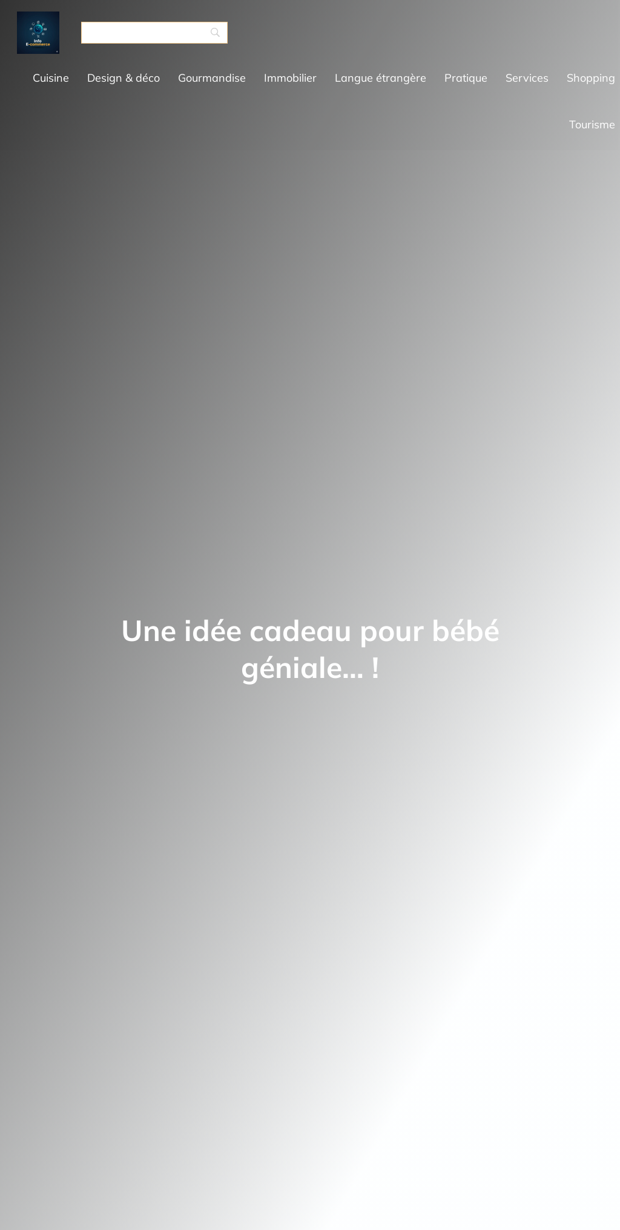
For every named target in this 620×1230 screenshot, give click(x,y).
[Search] (154, 33)
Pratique (465, 78)
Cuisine (51, 78)
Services (527, 78)
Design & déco (123, 78)
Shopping (591, 78)
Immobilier (290, 78)
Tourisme (592, 124)
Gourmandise (212, 78)
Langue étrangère (380, 78)
